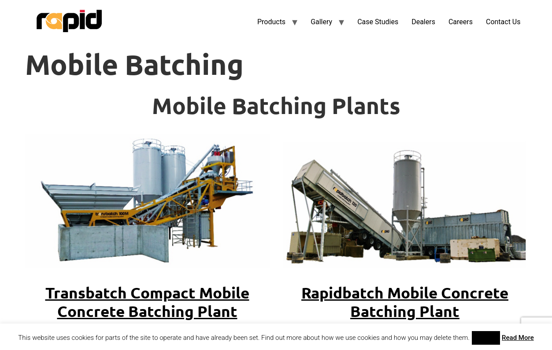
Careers (460, 22)
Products (271, 22)
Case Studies (377, 22)
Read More (518, 338)
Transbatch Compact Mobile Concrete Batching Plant (147, 302)
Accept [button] (486, 338)
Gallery (321, 22)
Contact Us (503, 22)
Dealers (423, 22)
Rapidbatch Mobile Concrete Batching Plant (404, 302)
